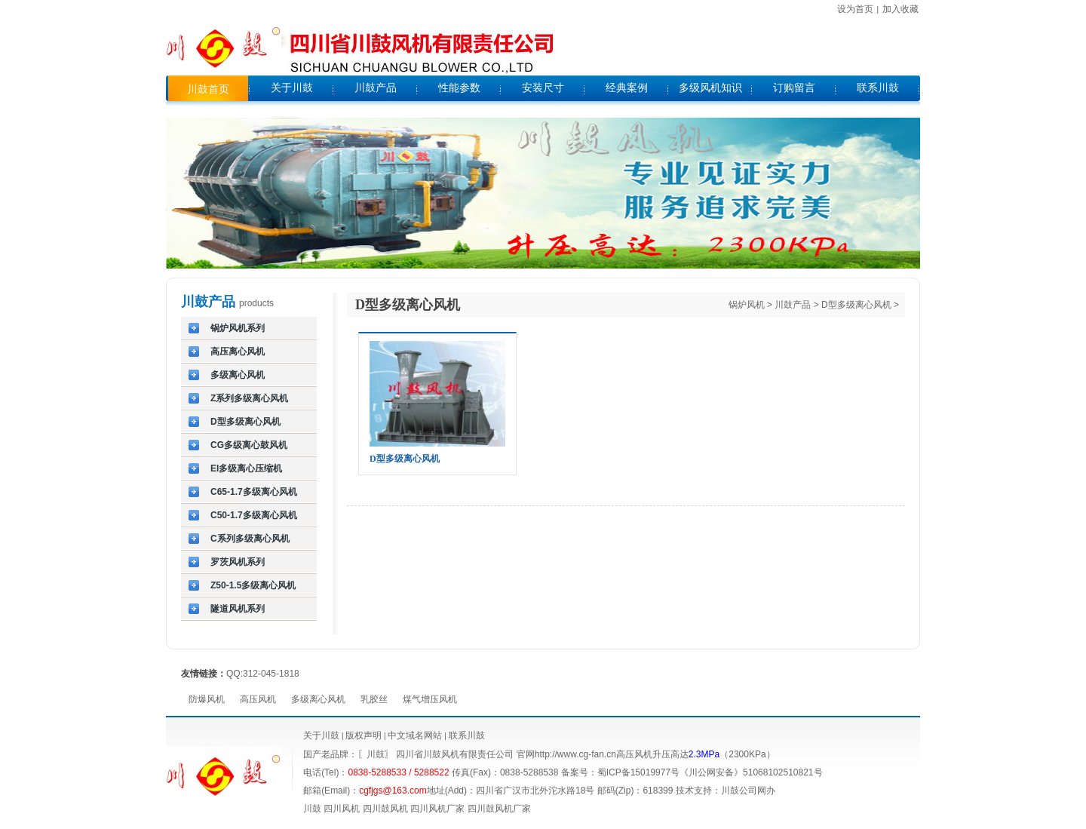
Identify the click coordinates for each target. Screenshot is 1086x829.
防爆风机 (207, 699)
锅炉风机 (747, 304)
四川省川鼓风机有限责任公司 (455, 754)
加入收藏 (900, 9)
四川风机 (342, 808)
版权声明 (363, 735)
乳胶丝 (374, 699)
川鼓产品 (793, 304)
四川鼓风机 (385, 808)
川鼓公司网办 (748, 790)
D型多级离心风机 (856, 304)
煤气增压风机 (430, 699)
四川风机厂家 (437, 808)
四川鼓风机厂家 (499, 808)
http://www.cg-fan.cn (575, 754)
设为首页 (855, 9)
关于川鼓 (321, 735)
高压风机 (258, 699)
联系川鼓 (467, 735)
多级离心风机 (318, 699)
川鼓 (312, 808)
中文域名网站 (415, 735)
